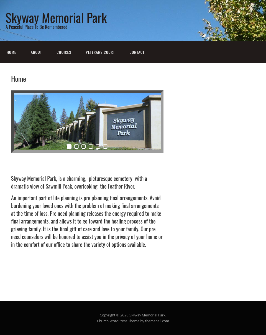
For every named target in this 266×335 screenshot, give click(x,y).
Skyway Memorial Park (56, 17)
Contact (137, 52)
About (36, 52)
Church (103, 320)
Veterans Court (100, 52)
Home (11, 52)
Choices (64, 52)
